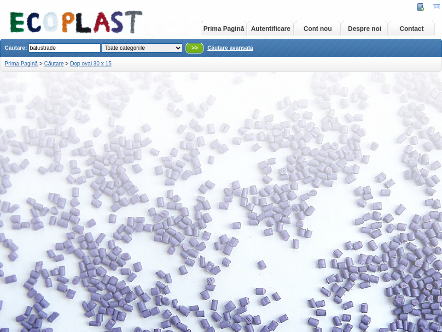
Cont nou (317, 28)
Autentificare (271, 28)
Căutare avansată (230, 48)
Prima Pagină (224, 28)
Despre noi (364, 28)
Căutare (54, 63)
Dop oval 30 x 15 (90, 63)
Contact (412, 28)
